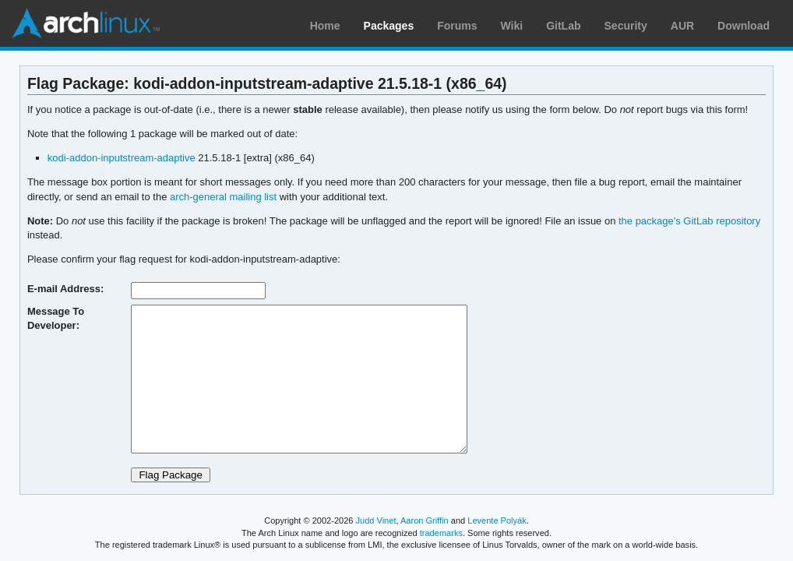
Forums (457, 25)
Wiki (512, 25)
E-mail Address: (65, 289)
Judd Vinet (376, 520)
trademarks (441, 533)
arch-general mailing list (223, 197)
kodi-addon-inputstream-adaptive (122, 158)
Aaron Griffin (424, 520)
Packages (389, 25)
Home (325, 25)
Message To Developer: (55, 318)
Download (743, 25)
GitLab (563, 25)
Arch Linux (86, 23)
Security (625, 25)
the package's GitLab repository (689, 221)
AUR (682, 25)
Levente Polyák (496, 520)
